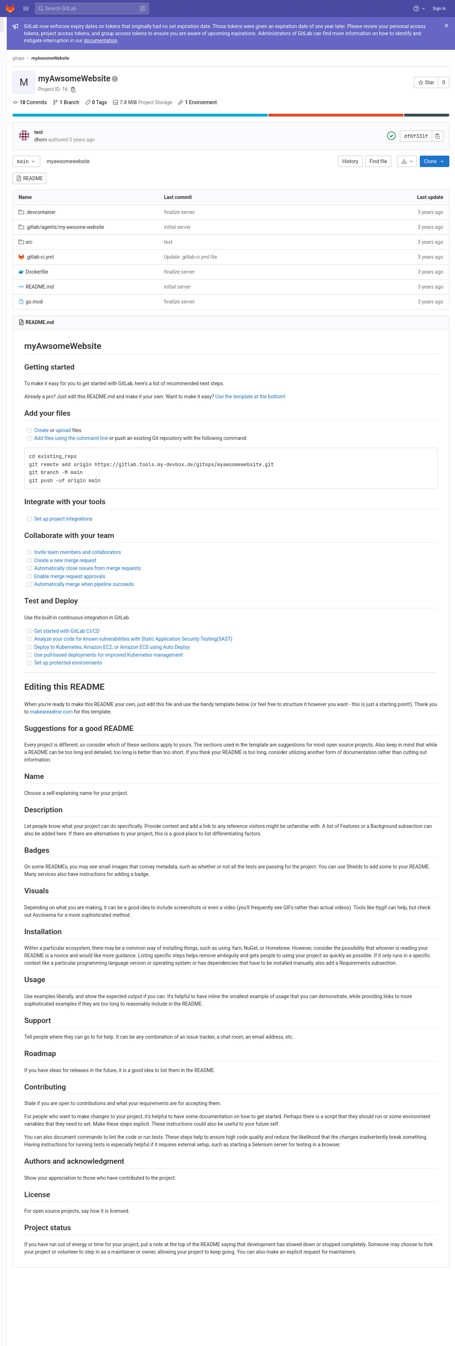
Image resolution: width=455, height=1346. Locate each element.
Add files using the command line (155, 438)
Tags (180, 102)
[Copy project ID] (157, 89)
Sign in (439, 8)
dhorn (124, 139)
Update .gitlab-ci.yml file (246, 257)
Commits (114, 102)
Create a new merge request (149, 560)
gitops (102, 58)
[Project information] (45, 39)
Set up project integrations (147, 519)
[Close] (446, 25)
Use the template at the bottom (334, 396)
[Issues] (45, 62)
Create (125, 430)
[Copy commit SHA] (437, 136)
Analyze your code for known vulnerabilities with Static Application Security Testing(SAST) (217, 639)
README (113, 178)
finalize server (235, 212)
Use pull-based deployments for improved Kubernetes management (192, 655)
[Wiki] (45, 144)
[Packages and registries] (45, 109)
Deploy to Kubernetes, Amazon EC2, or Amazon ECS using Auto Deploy (196, 647)
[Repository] (45, 50)
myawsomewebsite (152, 161)
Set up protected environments (152, 663)
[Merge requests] (45, 74)
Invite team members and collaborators (161, 552)
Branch (149, 102)
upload (147, 430)
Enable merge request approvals (153, 576)
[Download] (407, 161)
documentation (348, 40)
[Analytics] (45, 133)
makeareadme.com (222, 712)
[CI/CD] (45, 86)
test (122, 132)
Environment (281, 102)
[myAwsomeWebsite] (45, 25)
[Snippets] (45, 156)
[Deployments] (45, 97)
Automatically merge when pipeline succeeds (168, 584)
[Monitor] (45, 121)
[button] (26, 8)
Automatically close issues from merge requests (171, 568)
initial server (233, 227)
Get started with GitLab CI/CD (151, 631)
